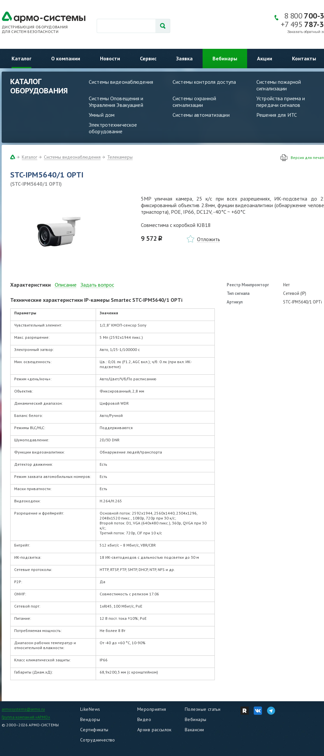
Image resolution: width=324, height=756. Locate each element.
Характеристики (30, 284)
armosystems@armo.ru (23, 709)
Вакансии (194, 730)
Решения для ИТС (276, 114)
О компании (65, 58)
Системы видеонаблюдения (121, 82)
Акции (264, 58)
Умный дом (101, 114)
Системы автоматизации (201, 114)
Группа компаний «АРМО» (26, 716)
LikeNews (90, 709)
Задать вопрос (97, 284)
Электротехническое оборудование (113, 128)
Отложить (208, 239)
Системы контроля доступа (204, 82)
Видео (144, 719)
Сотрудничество (97, 740)
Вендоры (90, 719)
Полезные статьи (202, 709)
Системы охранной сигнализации (194, 101)
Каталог (21, 58)
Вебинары (224, 58)
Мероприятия (151, 709)
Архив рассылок (154, 730)
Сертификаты (94, 730)
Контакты (304, 58)
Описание (66, 284)
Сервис (148, 58)
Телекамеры (120, 157)
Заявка (184, 58)
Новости (110, 58)
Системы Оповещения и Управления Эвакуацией (116, 101)
